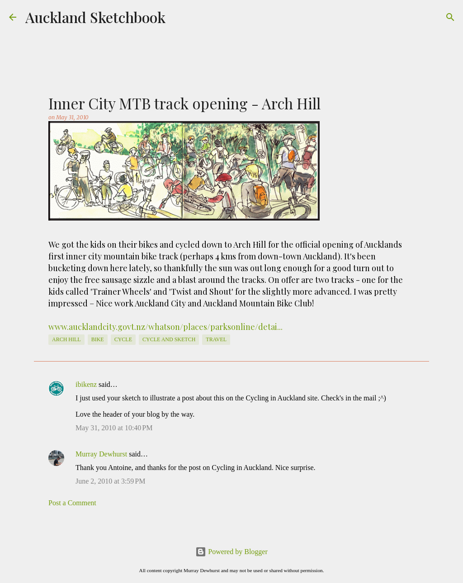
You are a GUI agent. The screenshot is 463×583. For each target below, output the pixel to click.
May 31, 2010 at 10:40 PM (114, 428)
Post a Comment (72, 503)
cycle (123, 339)
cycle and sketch (168, 339)
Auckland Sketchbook (95, 17)
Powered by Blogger (231, 551)
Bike (97, 339)
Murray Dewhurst (101, 454)
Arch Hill (66, 339)
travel (216, 339)
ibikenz (86, 384)
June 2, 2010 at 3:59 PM (110, 481)
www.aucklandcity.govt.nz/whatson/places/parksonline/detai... (165, 326)
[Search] (450, 17)
